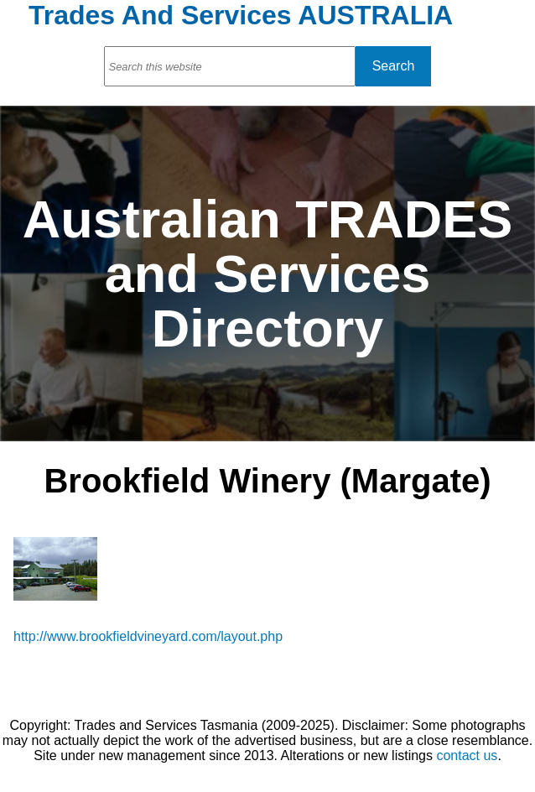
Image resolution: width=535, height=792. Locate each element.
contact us (466, 755)
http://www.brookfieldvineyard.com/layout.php (148, 636)
